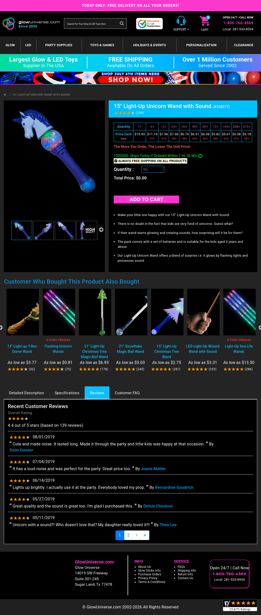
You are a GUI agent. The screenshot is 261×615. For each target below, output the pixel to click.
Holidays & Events (149, 45)
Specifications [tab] (67, 393)
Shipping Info (187, 570)
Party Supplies (58, 45)
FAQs (181, 567)
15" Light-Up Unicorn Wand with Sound (41, 94)
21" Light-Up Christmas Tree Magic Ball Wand (94, 351)
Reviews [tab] (97, 393)
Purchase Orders (149, 574)
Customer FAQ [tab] (127, 393)
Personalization (201, 45)
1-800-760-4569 (238, 23)
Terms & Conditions (151, 582)
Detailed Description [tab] (26, 393)
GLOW (10, 45)
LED (28, 45)
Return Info (185, 574)
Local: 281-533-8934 (238, 29)
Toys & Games (102, 45)
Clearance (243, 45)
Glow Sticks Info (149, 570)
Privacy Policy (148, 578)
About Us (144, 567)
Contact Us (185, 578)
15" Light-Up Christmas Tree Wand (166, 351)
